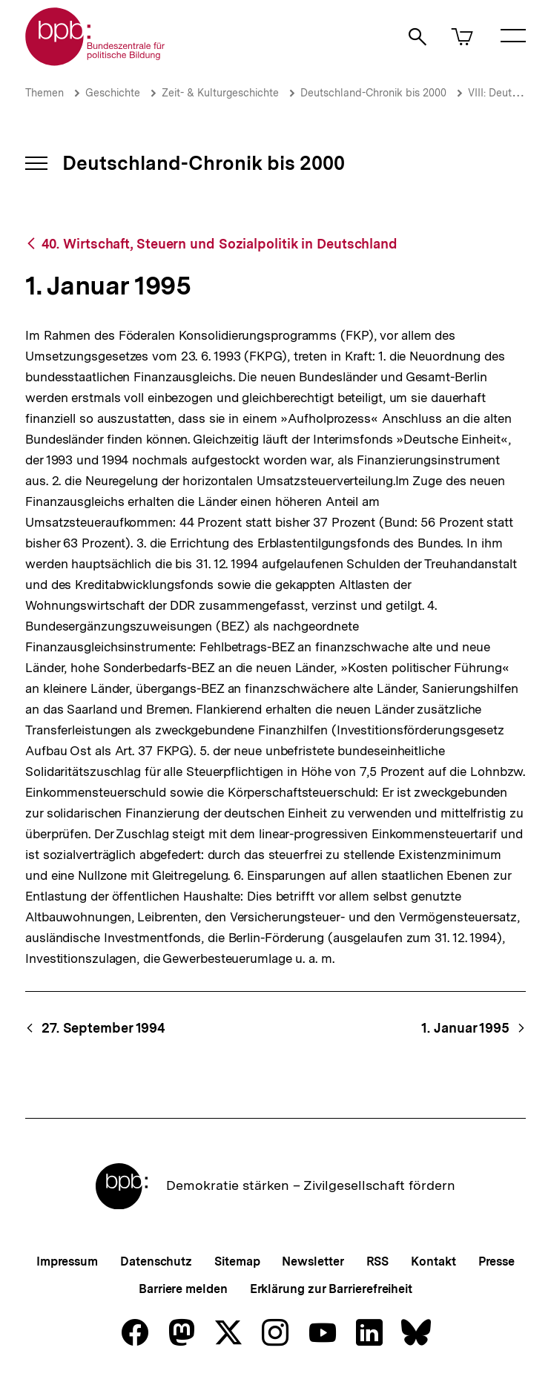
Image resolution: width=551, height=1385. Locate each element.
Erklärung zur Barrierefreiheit (331, 1289)
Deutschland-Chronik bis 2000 (373, 93)
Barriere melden (183, 1289)
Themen (44, 93)
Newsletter (312, 1261)
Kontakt (433, 1261)
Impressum (67, 1261)
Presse (496, 1261)
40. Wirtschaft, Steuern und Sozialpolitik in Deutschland (219, 243)
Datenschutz (156, 1261)
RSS (377, 1261)
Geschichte (112, 93)
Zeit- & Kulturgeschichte (220, 93)
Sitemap (237, 1261)
